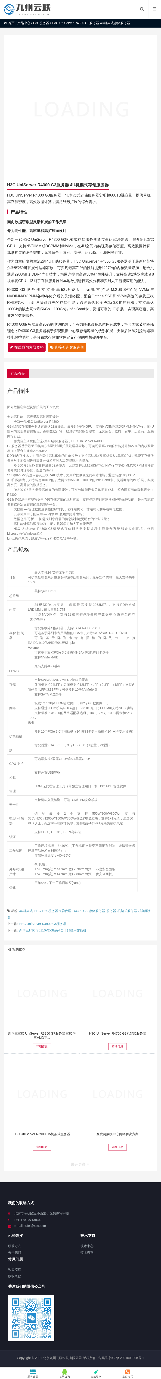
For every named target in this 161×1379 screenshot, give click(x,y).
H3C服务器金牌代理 (56, 911)
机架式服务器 (127, 911)
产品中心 (23, 23)
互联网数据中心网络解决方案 (117, 1134)
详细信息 (41, 1046)
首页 (9, 23)
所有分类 (33, 1373)
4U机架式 (26, 911)
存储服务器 (97, 911)
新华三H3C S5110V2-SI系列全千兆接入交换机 (52, 930)
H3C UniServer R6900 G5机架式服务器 (41, 1134)
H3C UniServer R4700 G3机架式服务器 (117, 1033)
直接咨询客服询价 (67, 347)
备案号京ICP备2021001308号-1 (120, 1358)
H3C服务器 (41, 23)
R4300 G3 (80, 911)
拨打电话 (128, 1373)
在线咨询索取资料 (27, 347)
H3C (37, 911)
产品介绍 (18, 373)
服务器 (111, 911)
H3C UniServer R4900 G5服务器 (42, 924)
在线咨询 (65, 1373)
